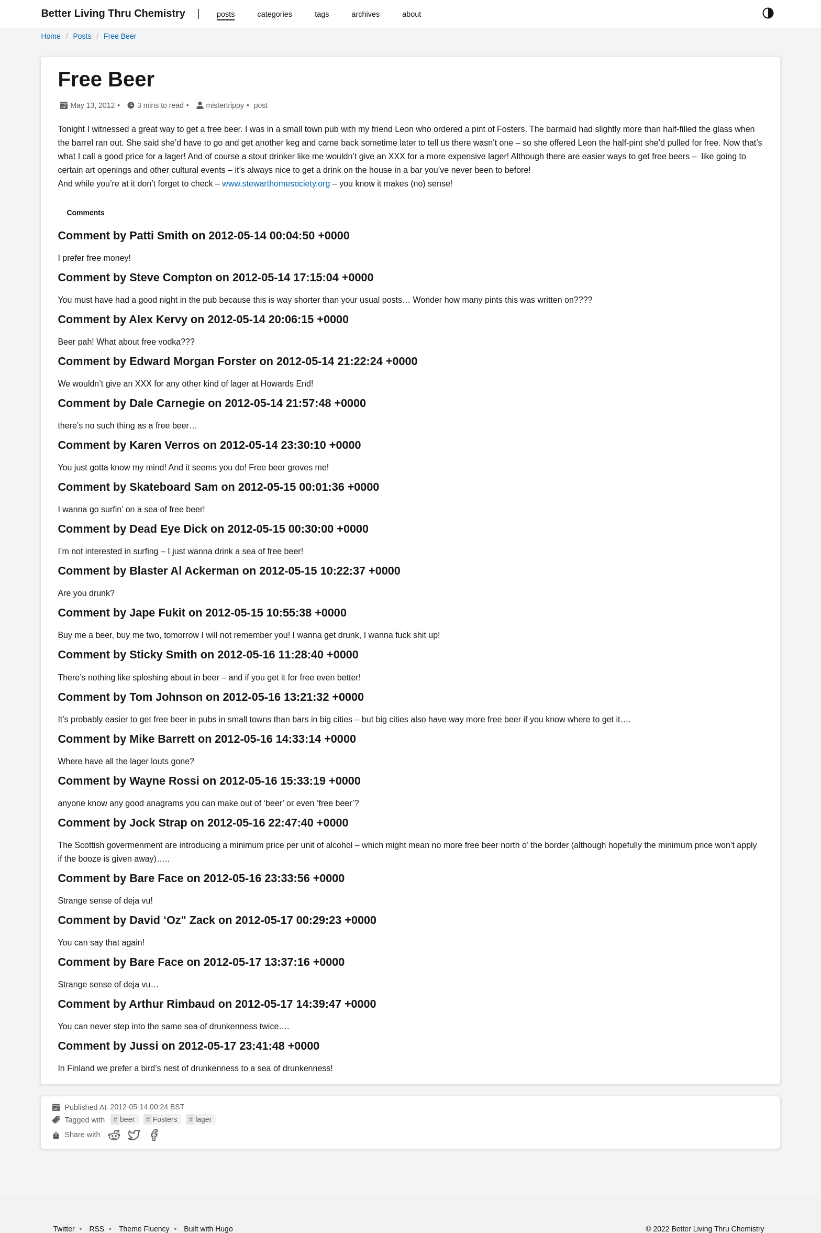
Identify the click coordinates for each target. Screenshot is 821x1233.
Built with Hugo (208, 1229)
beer (127, 1119)
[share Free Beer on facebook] (154, 1135)
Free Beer (120, 36)
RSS (96, 1229)
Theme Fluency (145, 1229)
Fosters (165, 1119)
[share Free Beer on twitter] (134, 1135)
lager (203, 1119)
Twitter (63, 1229)
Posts (82, 36)
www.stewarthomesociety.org (276, 183)
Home (50, 36)
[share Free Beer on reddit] (114, 1135)
